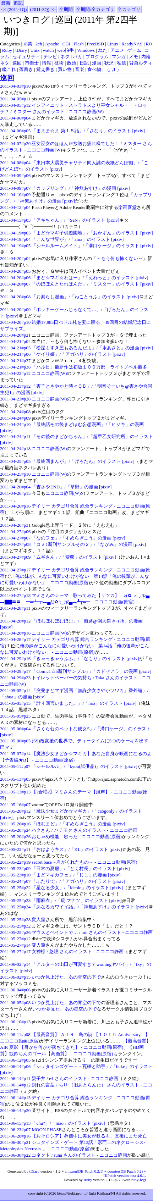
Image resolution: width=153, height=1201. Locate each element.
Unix (34, 50)
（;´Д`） (113, 69)
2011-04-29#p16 (15, 658)
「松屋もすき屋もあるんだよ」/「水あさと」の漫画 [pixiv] (92, 347)
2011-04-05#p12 (15, 105)
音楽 (79, 69)
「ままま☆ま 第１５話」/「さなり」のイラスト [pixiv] (88, 130)
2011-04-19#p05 (15, 245)
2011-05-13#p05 (15, 779)
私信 (121, 63)
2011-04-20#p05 (15, 271)
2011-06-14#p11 (15, 1078)
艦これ (9, 69)
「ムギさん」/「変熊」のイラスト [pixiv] (74, 557)
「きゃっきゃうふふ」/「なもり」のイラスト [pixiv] (85, 658)
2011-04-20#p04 (15, 258)
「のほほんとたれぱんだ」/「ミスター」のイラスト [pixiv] (92, 284)
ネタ (65, 56)
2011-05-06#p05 (15, 740)
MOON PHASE (46, 1129)
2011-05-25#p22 (15, 887)
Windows (86, 50)
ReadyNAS (131, 43)
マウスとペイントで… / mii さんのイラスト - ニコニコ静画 (92, 932)
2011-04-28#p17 (15, 639)
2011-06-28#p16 (15, 1136)
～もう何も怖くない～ (120, 258)
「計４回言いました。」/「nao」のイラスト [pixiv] (84, 703)
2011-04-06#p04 (15, 118)
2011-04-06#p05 (15, 130)
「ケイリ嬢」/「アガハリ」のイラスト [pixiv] (78, 354)
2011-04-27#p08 (15, 544)
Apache (52, 43)
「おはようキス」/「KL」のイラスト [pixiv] (77, 849)
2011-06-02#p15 (15, 977)
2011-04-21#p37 (15, 360)
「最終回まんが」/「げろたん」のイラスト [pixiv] (83, 461)
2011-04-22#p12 (15, 373)
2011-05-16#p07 (15, 804)
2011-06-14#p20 (15, 1110)
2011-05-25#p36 (15, 932)
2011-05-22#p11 (15, 849)
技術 (59, 63)
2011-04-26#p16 (15, 506)
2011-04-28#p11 (15, 608)
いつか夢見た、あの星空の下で (64, 1009)
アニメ (117, 50)
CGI (66, 43)
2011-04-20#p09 (15, 309)
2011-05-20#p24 (15, 830)
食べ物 (94, 69)
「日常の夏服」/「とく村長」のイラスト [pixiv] (81, 868)
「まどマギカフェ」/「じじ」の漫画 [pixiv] (76, 875)
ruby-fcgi (138, 1180)
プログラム (97, 56)
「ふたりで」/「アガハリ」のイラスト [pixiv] (78, 881)
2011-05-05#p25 (15, 716)
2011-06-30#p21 (15, 1142)
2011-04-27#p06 (15, 531)
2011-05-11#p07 (15, 766)
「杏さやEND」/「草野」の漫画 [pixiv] (71, 486)
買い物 (65, 69)
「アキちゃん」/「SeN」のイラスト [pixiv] (75, 220)
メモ (133, 56)
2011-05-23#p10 (15, 875)
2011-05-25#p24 (15, 906)
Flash (78, 43)
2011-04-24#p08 (15, 411)
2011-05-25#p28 (15, 919)
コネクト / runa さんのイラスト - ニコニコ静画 (79, 1155)
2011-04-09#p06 (15, 175)
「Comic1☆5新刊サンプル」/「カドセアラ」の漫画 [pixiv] (91, 671)
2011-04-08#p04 (15, 162)
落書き (26, 69)
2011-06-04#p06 (15, 989)
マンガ (119, 56)
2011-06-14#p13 (15, 1097)
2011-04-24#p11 (15, 436)
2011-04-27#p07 (15, 538)
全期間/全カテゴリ (95, 9)
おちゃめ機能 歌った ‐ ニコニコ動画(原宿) (77, 836)
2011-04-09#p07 (15, 188)
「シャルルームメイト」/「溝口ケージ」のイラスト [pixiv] (92, 245)
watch (48, 50)
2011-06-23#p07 (15, 1129)
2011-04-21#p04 (15, 341)
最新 (5, 3)
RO (149, 43)
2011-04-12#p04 (15, 207)
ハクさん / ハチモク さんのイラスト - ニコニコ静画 (84, 830)
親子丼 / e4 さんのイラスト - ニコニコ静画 (75, 1078)
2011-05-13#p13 (15, 792)
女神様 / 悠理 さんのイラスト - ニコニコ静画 (77, 951)
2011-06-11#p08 (15, 1034)
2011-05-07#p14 (15, 753)
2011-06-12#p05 (15, 1060)
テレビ (50, 56)
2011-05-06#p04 (15, 728)
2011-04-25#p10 (15, 474)
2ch (38, 43)
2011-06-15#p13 (15, 1123)
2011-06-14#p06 (15, 1066)
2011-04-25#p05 (15, 461)
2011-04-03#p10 (15, 86)
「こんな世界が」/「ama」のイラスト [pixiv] (78, 239)
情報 (46, 63)
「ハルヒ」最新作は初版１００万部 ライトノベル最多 (89, 367)
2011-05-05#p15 (15, 703)
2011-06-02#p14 (15, 964)
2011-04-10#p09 (15, 194)
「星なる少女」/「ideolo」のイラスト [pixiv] (77, 887)
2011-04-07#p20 (15, 143)
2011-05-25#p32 (15, 926)
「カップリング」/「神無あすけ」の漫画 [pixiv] (81, 188)
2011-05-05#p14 (15, 690)
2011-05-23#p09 (15, 868)
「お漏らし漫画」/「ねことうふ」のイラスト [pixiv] (85, 296)
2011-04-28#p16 (15, 633)
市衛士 (32, 63)
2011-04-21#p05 (15, 347)
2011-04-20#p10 (15, 322)
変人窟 (38, 919)
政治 (71, 63)
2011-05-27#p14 (15, 945)
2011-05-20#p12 (15, 811)
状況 (109, 63)
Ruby (7, 50)
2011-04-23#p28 (15, 399)
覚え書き (45, 69)
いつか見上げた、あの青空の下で (66, 977)
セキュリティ (26, 56)
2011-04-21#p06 (15, 354)
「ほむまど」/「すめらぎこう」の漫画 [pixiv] (78, 823)
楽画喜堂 (127, 207)
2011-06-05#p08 (15, 1002)
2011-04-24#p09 (15, 418)
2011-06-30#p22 (15, 1155)
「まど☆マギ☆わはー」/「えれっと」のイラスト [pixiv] (90, 277)
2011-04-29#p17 (15, 671)
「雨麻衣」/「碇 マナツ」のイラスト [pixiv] (77, 900)
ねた (102, 50)
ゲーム (134, 50)
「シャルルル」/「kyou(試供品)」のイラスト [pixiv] (84, 766)
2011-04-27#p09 (15, 557)
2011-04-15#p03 (15, 220)
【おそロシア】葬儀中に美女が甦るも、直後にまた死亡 (89, 1136)
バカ (77, 56)
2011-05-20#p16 (15, 823)
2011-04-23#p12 (15, 386)
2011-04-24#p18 (15, 448)
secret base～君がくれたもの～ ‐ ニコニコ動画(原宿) (84, 862)
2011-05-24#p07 (15, 881)
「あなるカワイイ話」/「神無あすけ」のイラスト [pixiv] (90, 906)
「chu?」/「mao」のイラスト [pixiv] (68, 1123)
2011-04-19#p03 (15, 233)
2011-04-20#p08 (15, 296)
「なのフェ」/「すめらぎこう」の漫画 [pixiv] (78, 538)
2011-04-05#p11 (15, 98)
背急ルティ (140, 63)
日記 (84, 63)
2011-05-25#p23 (15, 900)
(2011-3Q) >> (43, 9)
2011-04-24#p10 (15, 424)
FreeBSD (95, 43)
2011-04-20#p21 (15, 335)
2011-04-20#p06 (15, 277)
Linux (112, 43)
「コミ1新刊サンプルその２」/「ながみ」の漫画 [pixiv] (89, 544)
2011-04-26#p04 (15, 486)
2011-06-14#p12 (15, 1084)
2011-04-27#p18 (15, 595)
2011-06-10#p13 (15, 1021)
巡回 (17, 63)
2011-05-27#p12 (15, 938)
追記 (18, 3)
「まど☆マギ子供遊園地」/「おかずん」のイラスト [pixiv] (92, 233)
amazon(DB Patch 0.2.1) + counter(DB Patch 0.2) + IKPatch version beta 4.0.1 (105, 1173)
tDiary (21, 50)
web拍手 (65, 50)
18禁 (27, 43)
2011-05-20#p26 (15, 836)
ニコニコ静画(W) (49, 373)
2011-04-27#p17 (15, 569)
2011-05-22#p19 (15, 862)
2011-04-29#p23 (15, 677)
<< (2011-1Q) (14, 9)
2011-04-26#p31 (15, 525)
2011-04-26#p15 (15, 493)
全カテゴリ (129, 9)
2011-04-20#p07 (15, 284)
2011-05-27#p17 (15, 951)
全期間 (66, 9)
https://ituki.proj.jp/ (72, 1193)
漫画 (96, 63)
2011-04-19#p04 (15, 239)
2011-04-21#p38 (15, 367)
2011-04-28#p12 (15, 621)
